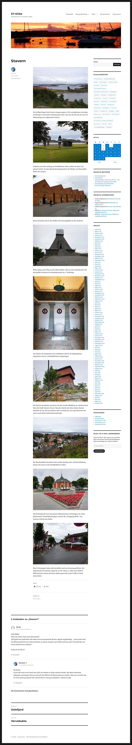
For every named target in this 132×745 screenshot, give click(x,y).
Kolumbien (113, 101)
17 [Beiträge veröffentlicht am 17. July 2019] (103, 152)
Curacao (96, 85)
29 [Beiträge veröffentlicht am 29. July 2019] (95, 159)
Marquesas (110, 104)
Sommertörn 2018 (100, 424)
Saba (117, 111)
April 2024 (98, 266)
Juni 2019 (97, 372)
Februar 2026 (99, 233)
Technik (104, 124)
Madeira (96, 104)
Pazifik (96, 111)
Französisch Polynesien (101, 91)
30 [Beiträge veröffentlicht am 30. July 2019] (99, 159)
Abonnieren (99, 451)
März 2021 (98, 332)
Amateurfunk (105, 14)
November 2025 (99, 239)
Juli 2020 (97, 347)
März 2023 (98, 287)
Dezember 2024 (99, 254)
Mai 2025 (97, 245)
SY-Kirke (16, 13)
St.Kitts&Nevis (98, 117)
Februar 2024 (99, 270)
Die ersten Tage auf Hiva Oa (103, 185)
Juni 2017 (97, 388)
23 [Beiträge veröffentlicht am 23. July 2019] (99, 155)
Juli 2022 (97, 303)
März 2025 (98, 249)
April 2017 (98, 392)
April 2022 (98, 308)
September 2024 (99, 260)
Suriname (97, 124)
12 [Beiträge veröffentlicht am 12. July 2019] (111, 149)
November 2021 (99, 318)
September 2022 (99, 299)
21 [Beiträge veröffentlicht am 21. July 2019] (119, 152)
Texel (109, 124)
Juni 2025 (98, 243)
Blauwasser (103, 82)
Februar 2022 (99, 312)
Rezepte (111, 111)
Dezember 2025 (99, 237)
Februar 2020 (99, 357)
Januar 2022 (98, 314)
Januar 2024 (98, 272)
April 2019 (98, 376)
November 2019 (99, 363)
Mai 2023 (97, 283)
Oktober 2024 (99, 258)
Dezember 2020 (99, 337)
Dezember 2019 (99, 361)
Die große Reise (81, 14)
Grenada (103, 95)
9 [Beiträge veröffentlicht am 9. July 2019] (99, 149)
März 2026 (98, 231)
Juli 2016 (97, 397)
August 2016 (98, 395)
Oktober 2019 (99, 364)
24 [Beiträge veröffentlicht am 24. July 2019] (103, 155)
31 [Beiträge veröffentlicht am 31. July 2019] (103, 159)
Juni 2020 (98, 349)
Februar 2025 (99, 251)
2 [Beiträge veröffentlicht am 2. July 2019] (99, 145)
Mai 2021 (97, 328)
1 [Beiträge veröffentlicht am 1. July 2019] (95, 145)
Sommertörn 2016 (100, 420)
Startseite (69, 14)
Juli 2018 (97, 382)
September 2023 (99, 279)
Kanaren (96, 101)
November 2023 (99, 276)
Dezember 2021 (99, 316)
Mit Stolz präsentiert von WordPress (37, 737)
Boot (93, 14)
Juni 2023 (97, 281)
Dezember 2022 (99, 293)
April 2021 (98, 330)
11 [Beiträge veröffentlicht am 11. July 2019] (107, 149)
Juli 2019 (97, 370)
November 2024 (99, 256)
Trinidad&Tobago (99, 127)
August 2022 (98, 301)
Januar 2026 (98, 235)
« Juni (99, 162)
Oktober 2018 (99, 380)
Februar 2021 (99, 334)
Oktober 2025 (99, 241)
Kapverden (104, 101)
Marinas (103, 104)
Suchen (96, 62)
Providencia (103, 111)
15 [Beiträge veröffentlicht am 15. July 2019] (95, 152)
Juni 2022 (98, 305)
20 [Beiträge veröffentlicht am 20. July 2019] (115, 152)
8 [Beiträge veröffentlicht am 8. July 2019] (95, 149)
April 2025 (98, 247)
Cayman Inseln (112, 82)
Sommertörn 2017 (100, 422)
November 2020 (99, 339)
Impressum (116, 14)
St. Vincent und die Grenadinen (103, 120)
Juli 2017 (97, 386)
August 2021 (98, 324)
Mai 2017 (97, 390)
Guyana (105, 98)
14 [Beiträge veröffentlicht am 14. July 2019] (119, 149)
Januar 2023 (98, 291)
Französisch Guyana (100, 88)
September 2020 (99, 343)
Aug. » (115, 162)
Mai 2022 (97, 307)
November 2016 (99, 393)
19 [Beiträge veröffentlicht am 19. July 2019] (111, 152)
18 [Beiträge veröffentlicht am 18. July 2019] (107, 152)
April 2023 (98, 285)
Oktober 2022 (99, 297)
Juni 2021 (97, 326)
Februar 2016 (99, 403)
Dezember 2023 (99, 274)
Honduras (112, 98)
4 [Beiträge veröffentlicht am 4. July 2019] (107, 145)
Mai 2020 (97, 351)
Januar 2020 (98, 359)
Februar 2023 (99, 289)
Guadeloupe (111, 95)
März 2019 (98, 378)
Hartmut (13, 73)
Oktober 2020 (99, 341)
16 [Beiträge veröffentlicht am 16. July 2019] (99, 152)
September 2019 (99, 366)
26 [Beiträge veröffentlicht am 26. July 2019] (111, 155)
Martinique (97, 108)
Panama (113, 108)
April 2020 (98, 353)
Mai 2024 (97, 264)
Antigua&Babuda (109, 79)
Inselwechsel (99, 178)
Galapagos (113, 91)
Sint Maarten (116, 114)
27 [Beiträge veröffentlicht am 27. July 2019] (115, 155)
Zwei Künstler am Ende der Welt (104, 183)
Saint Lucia (97, 114)
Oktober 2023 (99, 278)
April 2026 (98, 229)
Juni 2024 (98, 262)
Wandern (109, 127)
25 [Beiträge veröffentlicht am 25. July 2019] (107, 155)
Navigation (106, 108)
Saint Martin (106, 114)
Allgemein (98, 416)
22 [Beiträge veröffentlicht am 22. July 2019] (95, 155)
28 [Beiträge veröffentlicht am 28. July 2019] (119, 155)
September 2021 (99, 322)
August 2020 (98, 345)
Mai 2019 (97, 374)
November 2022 (99, 295)
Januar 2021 (98, 335)
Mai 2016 (97, 399)
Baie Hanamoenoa (100, 176)
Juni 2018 (97, 384)
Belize (96, 82)
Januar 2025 (98, 252)
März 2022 (98, 310)
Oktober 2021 (99, 320)
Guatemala (97, 98)
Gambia (96, 95)
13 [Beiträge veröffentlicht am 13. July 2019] (115, 149)
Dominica (104, 85)
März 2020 (98, 355)
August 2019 (98, 368)
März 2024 (98, 268)
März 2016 (98, 401)
